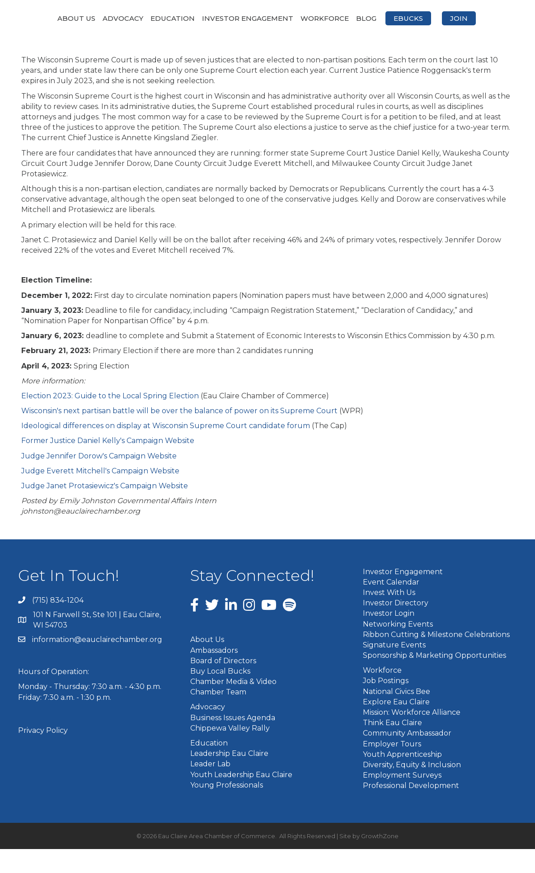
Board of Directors (223, 684)
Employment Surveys (402, 799)
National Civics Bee (396, 715)
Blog (437, 18)
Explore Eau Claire (396, 725)
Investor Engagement (222, 18)
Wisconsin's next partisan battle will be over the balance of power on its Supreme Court (179, 434)
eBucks (478, 18)
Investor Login (388, 637)
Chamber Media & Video (233, 705)
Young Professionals (226, 808)
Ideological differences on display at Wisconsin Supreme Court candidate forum (165, 449)
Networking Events (398, 647)
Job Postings (385, 704)
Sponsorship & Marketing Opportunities (434, 679)
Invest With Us (389, 616)
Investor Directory (395, 627)
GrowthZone (380, 859)
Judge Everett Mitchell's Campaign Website (100, 494)
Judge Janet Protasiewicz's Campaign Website (104, 509)
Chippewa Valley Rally (230, 751)
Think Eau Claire (392, 746)
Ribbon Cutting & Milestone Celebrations (436, 658)
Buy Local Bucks (220, 694)
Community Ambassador (407, 757)
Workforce (395, 18)
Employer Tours (392, 767)
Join (268, 42)
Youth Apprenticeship (402, 778)
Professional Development (411, 809)
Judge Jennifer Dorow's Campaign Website (99, 479)
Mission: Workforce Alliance (411, 736)
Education (147, 18)
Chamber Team (218, 716)
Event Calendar (391, 605)
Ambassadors (214, 674)
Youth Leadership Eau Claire (241, 798)
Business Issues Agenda (232, 741)
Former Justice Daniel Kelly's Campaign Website (107, 464)
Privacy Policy (43, 754)
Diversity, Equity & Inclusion (412, 788)
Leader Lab (210, 787)
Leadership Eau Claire (229, 777)
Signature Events (394, 668)
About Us (51, 18)
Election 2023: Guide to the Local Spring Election (110, 419)
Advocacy (97, 18)
